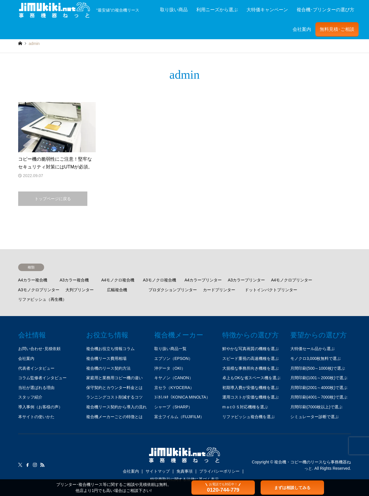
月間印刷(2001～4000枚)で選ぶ (318, 387)
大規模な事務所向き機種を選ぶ (250, 368)
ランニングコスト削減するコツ (114, 397)
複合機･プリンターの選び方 (325, 9)
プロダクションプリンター (172, 290)
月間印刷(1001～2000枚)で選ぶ (318, 377)
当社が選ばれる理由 (36, 387)
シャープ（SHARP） (173, 407)
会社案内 (302, 29)
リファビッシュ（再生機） (42, 299)
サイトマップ (158, 471)
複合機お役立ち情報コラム (110, 348)
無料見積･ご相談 (337, 29)
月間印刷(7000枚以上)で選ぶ (316, 407)
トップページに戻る (53, 198)
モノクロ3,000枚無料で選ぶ (315, 358)
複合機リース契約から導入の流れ (116, 407)
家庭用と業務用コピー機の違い (114, 377)
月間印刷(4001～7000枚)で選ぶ (318, 397)
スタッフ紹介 (30, 397)
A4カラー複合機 (32, 280)
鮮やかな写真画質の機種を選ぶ (250, 348)
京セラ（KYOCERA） (174, 387)
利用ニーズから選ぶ (217, 9)
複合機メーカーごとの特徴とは (114, 416)
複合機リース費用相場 (106, 358)
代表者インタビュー (36, 368)
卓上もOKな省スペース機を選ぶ (251, 377)
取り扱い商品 (174, 9)
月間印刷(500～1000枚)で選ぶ (317, 368)
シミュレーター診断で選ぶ (314, 416)
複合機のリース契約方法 (108, 368)
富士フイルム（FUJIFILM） (179, 416)
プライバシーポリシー (219, 471)
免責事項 (184, 471)
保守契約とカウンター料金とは (114, 387)
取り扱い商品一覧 (170, 348)
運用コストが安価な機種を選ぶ (250, 397)
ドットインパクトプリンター (271, 290)
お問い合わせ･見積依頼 (39, 348)
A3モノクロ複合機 (159, 280)
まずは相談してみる (292, 487)
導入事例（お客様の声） (40, 407)
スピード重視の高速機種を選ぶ (250, 358)
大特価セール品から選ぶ (312, 348)
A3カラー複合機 (74, 280)
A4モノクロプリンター (291, 280)
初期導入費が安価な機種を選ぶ (250, 387)
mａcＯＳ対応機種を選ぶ (245, 407)
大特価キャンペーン (267, 9)
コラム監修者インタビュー (42, 377)
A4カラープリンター (203, 280)
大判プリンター (79, 290)
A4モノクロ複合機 (117, 280)
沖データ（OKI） (169, 368)
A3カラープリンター (246, 280)
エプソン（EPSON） (173, 358)
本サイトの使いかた (36, 416)
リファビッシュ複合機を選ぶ (248, 416)
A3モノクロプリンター (38, 290)
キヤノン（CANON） (173, 377)
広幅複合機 (117, 290)
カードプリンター (219, 290)
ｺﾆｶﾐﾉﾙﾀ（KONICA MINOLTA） (182, 397)
